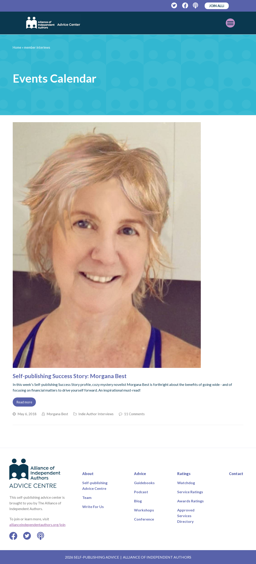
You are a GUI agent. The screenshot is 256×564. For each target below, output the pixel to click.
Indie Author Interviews (96, 414)
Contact (236, 473)
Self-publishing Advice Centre (94, 486)
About (88, 473)
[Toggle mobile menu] (224, 23)
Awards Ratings (190, 501)
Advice (140, 473)
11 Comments (134, 414)
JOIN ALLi (216, 6)
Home (17, 47)
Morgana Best (57, 414)
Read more (24, 402)
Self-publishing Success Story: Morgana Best (70, 375)
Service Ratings (190, 492)
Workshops (144, 510)
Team (87, 497)
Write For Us (93, 506)
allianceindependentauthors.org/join (37, 524)
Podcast (141, 492)
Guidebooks (144, 483)
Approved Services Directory (185, 516)
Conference (144, 519)
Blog (138, 501)
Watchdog (186, 483)
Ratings (184, 473)
